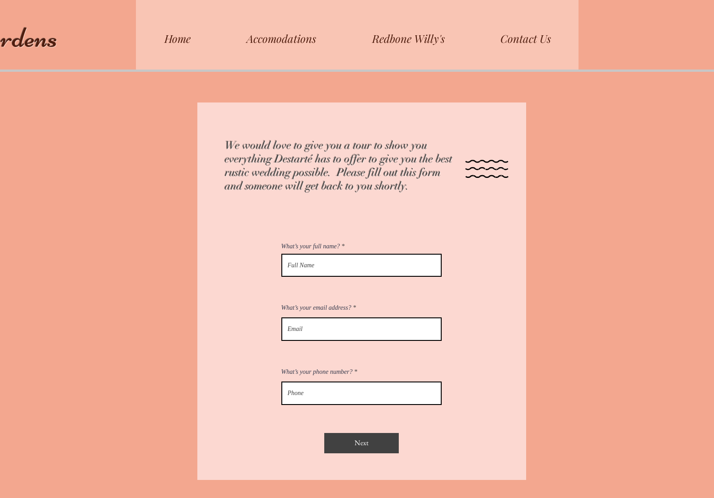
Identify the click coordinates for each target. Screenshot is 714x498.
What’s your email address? (316, 308)
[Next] (361, 443)
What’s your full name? (310, 246)
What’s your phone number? (317, 372)
